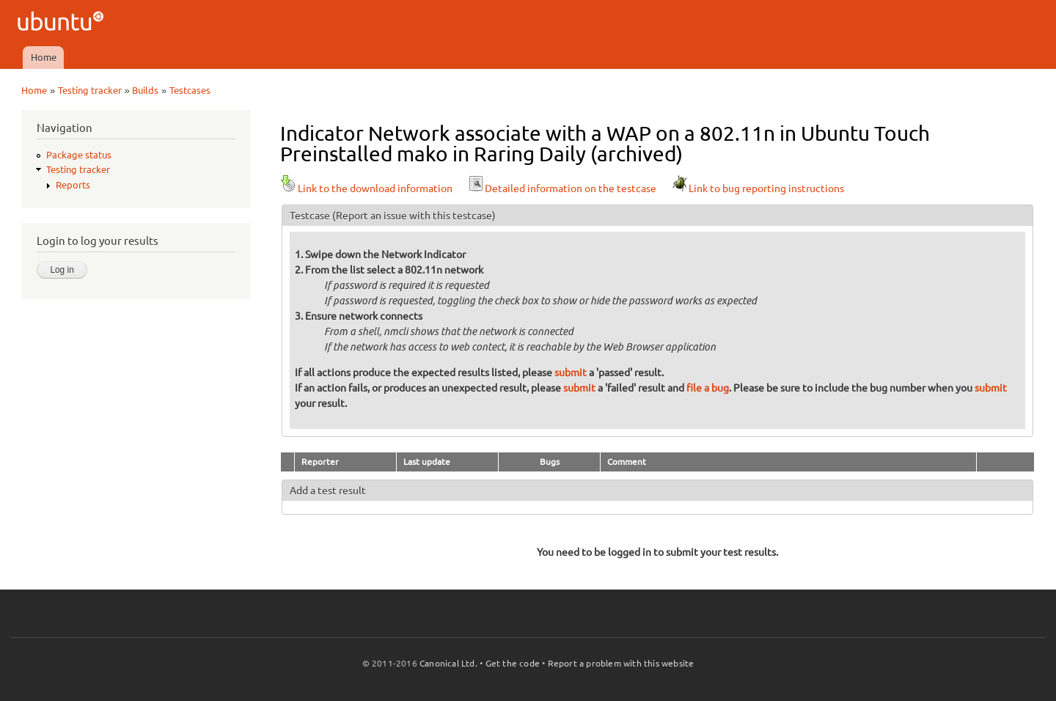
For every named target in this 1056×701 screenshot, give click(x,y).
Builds (145, 90)
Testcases (189, 90)
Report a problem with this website (621, 663)
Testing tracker (90, 90)
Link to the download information (366, 188)
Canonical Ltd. (448, 663)
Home (43, 57)
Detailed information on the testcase (561, 188)
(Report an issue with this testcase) (414, 215)
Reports (73, 185)
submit (570, 372)
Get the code (512, 663)
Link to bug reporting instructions (757, 188)
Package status (78, 155)
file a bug (707, 388)
